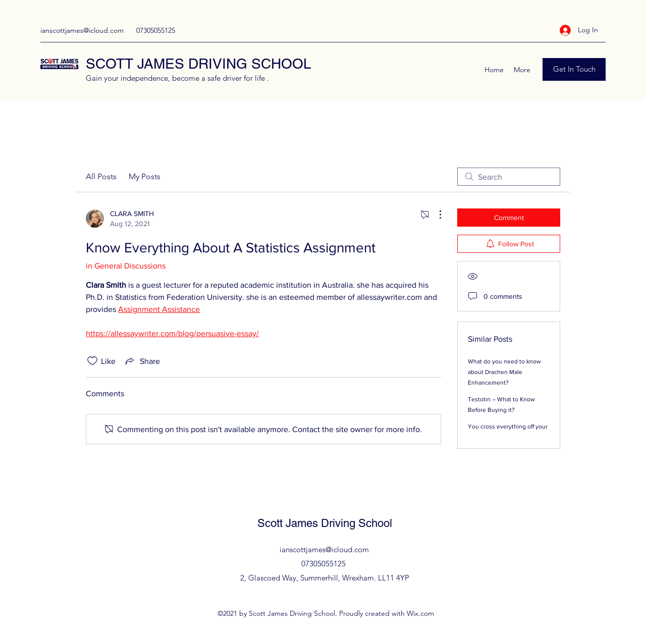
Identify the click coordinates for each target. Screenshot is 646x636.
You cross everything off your (508, 426)
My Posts (144, 176)
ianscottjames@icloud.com (82, 30)
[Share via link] (142, 361)
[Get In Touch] (574, 69)
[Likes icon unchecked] (92, 361)
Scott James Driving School (324, 523)
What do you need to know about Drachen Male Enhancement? (504, 372)
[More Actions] (435, 214)
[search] (508, 177)
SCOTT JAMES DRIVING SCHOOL (198, 64)
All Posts (101, 176)
